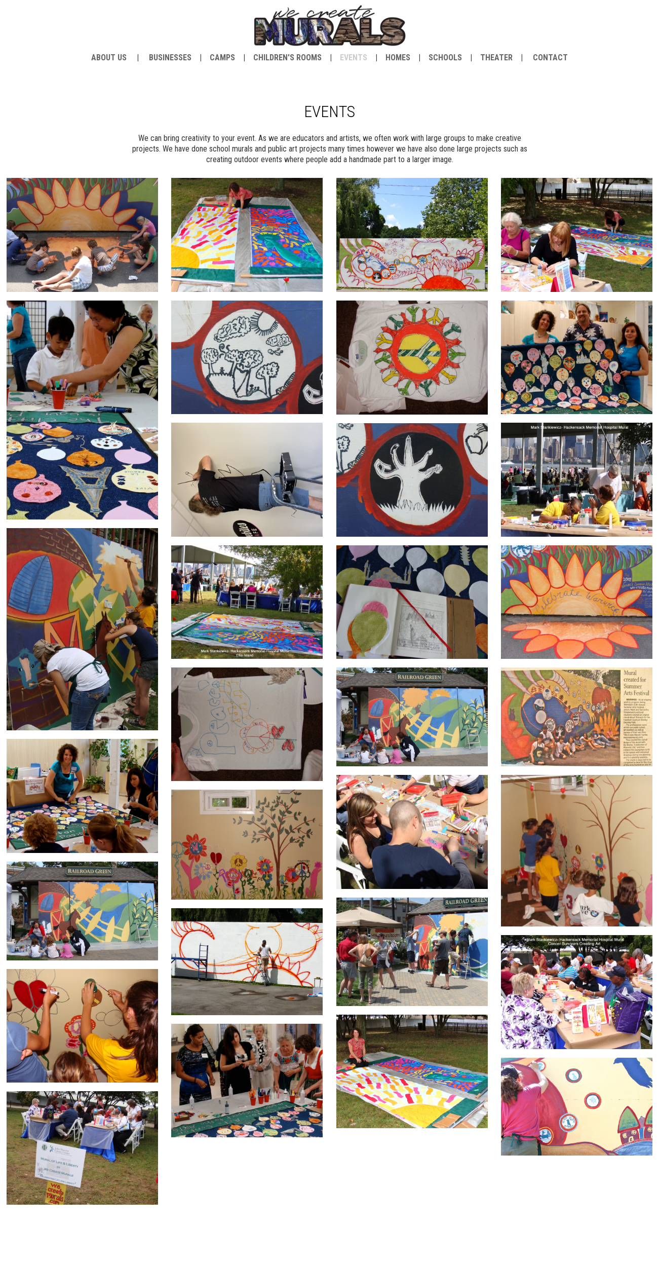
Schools (445, 57)
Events (353, 57)
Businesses (170, 57)
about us (109, 57)
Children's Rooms (287, 57)
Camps (222, 57)
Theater (496, 57)
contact (550, 57)
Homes (397, 57)
